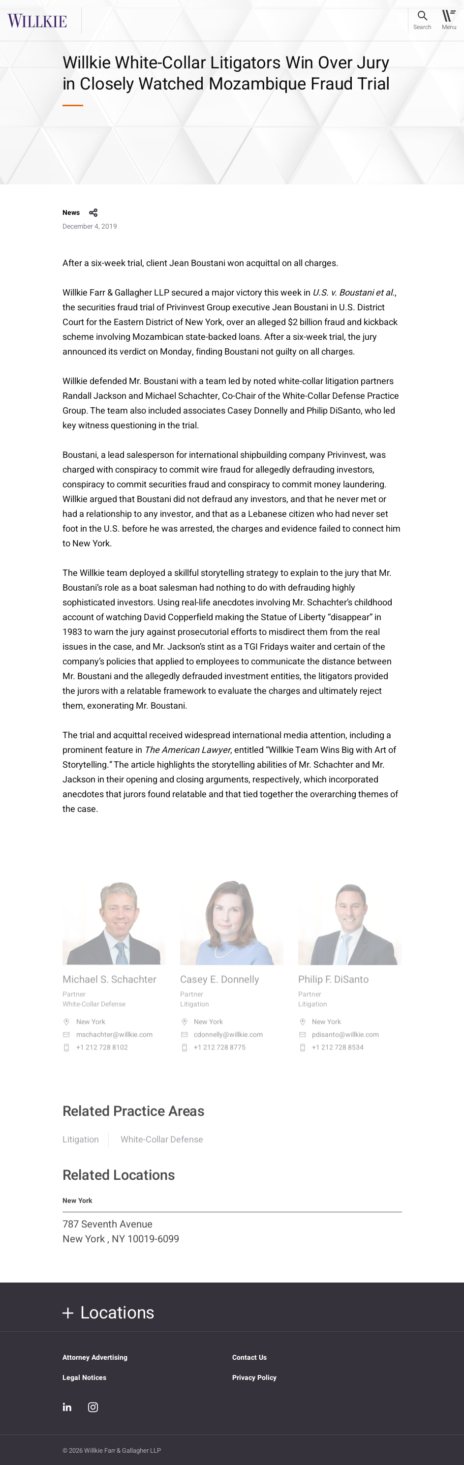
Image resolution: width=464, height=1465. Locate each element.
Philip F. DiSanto (333, 988)
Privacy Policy (254, 1378)
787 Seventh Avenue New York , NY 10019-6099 (120, 1238)
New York (83, 1030)
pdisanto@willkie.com (338, 1042)
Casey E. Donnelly (219, 988)
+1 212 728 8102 (95, 1055)
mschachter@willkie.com (107, 1042)
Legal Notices (84, 1378)
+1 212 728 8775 (213, 1055)
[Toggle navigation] (449, 20)
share (93, 213)
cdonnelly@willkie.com (221, 1042)
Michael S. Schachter (109, 988)
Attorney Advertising (94, 1357)
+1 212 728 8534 (331, 1055)
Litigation (80, 1146)
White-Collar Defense (162, 1146)
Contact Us (249, 1357)
